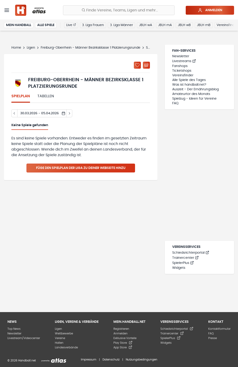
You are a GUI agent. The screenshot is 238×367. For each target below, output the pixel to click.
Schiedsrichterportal (190, 252)
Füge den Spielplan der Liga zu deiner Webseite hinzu (81, 168)
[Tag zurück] (14, 113)
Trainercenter (185, 257)
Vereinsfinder (182, 75)
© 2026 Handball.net (21, 360)
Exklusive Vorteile (124, 338)
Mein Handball (18, 25)
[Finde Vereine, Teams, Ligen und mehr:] (119, 10)
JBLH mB (204, 25)
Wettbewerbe (64, 333)
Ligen (31, 47)
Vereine (60, 338)
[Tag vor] (69, 113)
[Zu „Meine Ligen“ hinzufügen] (137, 65)
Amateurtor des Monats (191, 94)
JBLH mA (165, 25)
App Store (122, 347)
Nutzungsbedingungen (141, 359)
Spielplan (20, 96)
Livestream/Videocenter (23, 338)
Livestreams (184, 61)
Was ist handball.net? (189, 84)
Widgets (178, 267)
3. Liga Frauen (93, 25)
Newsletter (180, 56)
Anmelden (210, 10)
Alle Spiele (45, 25)
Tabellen (45, 96)
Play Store (122, 342)
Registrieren (121, 328)
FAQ (175, 103)
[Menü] (6, 10)
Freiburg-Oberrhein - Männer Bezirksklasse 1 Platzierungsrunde (90, 47)
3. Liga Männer (121, 25)
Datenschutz (110, 359)
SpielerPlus (183, 263)
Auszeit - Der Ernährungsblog (195, 89)
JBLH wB (184, 25)
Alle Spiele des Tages (189, 80)
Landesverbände (66, 347)
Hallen (59, 342)
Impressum (88, 359)
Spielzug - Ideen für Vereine (194, 98)
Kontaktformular (219, 328)
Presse (212, 338)
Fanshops (180, 66)
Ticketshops (181, 70)
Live (71, 24)
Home (16, 47)
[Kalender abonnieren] (146, 65)
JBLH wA (145, 25)
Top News (13, 328)
